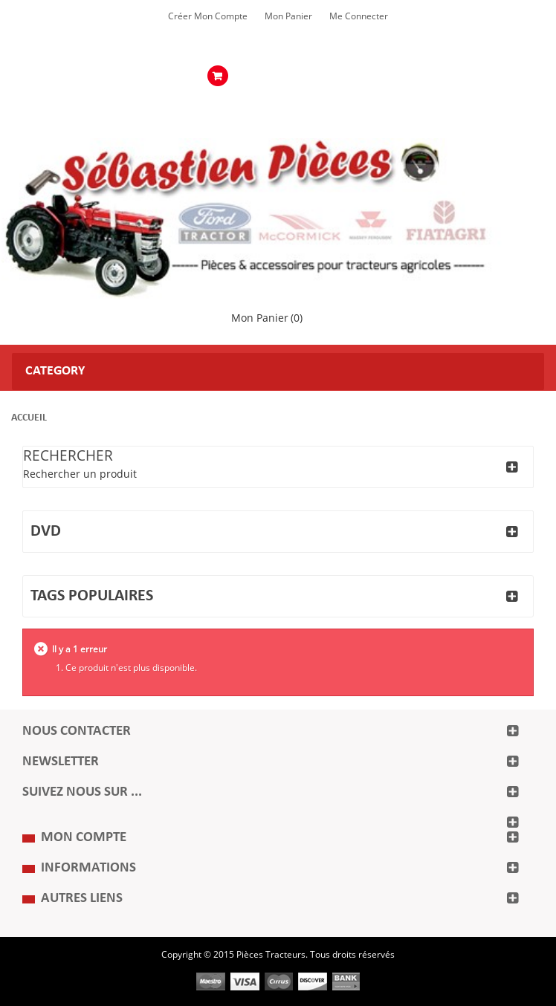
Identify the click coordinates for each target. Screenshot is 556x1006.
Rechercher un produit (80, 474)
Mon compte (83, 838)
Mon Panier (288, 16)
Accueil (29, 418)
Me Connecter (358, 16)
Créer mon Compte (208, 16)
